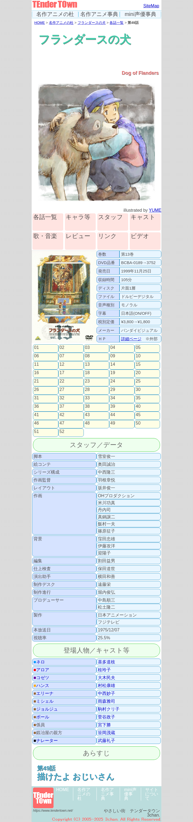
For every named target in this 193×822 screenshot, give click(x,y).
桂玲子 (104, 670)
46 (36, 423)
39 (112, 406)
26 (36, 389)
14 (112, 364)
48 (87, 423)
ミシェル (44, 701)
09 (112, 356)
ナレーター (46, 740)
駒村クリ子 (108, 709)
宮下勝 (104, 725)
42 (61, 415)
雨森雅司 (106, 701)
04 (112, 347)
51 (36, 431)
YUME (155, 210)
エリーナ (44, 693)
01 (36, 347)
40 (138, 406)
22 (61, 381)
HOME (39, 23)
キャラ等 (78, 217)
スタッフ (110, 217)
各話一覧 (116, 23)
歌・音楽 (45, 236)
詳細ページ (131, 339)
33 (87, 398)
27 (61, 389)
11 (36, 364)
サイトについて (151, 794)
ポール (41, 717)
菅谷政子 (106, 717)
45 (138, 415)
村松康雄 (106, 685)
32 (61, 398)
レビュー (78, 236)
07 (61, 356)
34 (112, 398)
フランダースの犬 (92, 23)
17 (61, 373)
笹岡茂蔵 (106, 733)
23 (87, 381)
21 (36, 381)
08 (87, 356)
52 (61, 431)
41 (36, 415)
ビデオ (140, 236)
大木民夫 (106, 678)
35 (138, 398)
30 (138, 389)
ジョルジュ (46, 709)
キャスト (143, 217)
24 (112, 381)
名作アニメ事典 (99, 14)
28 (87, 389)
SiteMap (151, 6)
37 (61, 406)
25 (138, 381)
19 (112, 373)
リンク (107, 236)
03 (87, 347)
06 (36, 356)
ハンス (41, 685)
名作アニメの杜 (55, 14)
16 (36, 373)
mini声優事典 (140, 14)
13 (87, 364)
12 (61, 364)
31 (36, 398)
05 (138, 347)
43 (87, 415)
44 (112, 415)
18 (87, 373)
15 (138, 364)
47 (61, 423)
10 (138, 356)
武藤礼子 (106, 740)
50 (138, 423)
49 (112, 423)
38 (87, 406)
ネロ (39, 662)
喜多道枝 (106, 662)
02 (61, 347)
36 (36, 406)
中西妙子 (106, 693)
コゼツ (41, 678)
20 (138, 373)
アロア (41, 670)
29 (112, 389)
